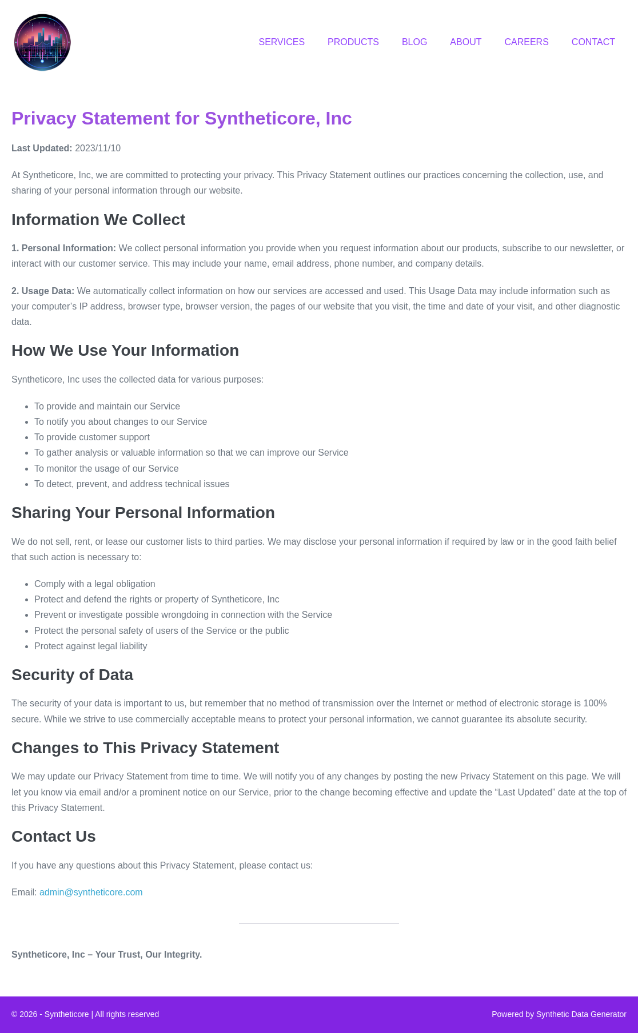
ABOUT (465, 42)
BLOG (414, 42)
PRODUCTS (353, 42)
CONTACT (593, 42)
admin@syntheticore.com (91, 892)
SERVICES (281, 42)
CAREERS (526, 42)
